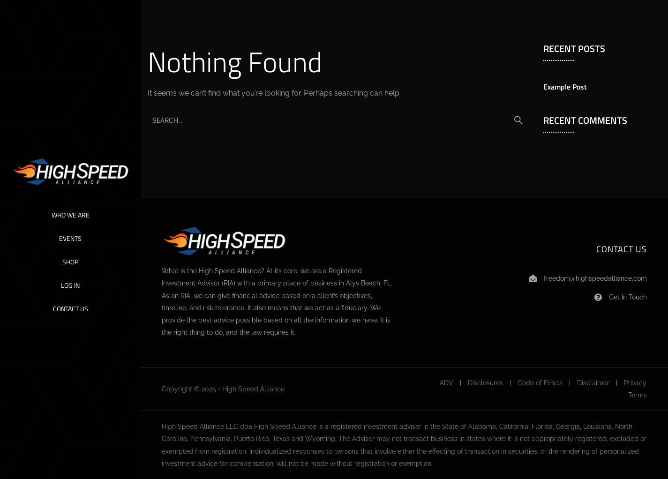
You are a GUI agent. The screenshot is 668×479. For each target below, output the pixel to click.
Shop (70, 262)
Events (70, 238)
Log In (70, 285)
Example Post (565, 86)
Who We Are (71, 215)
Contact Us (70, 309)
